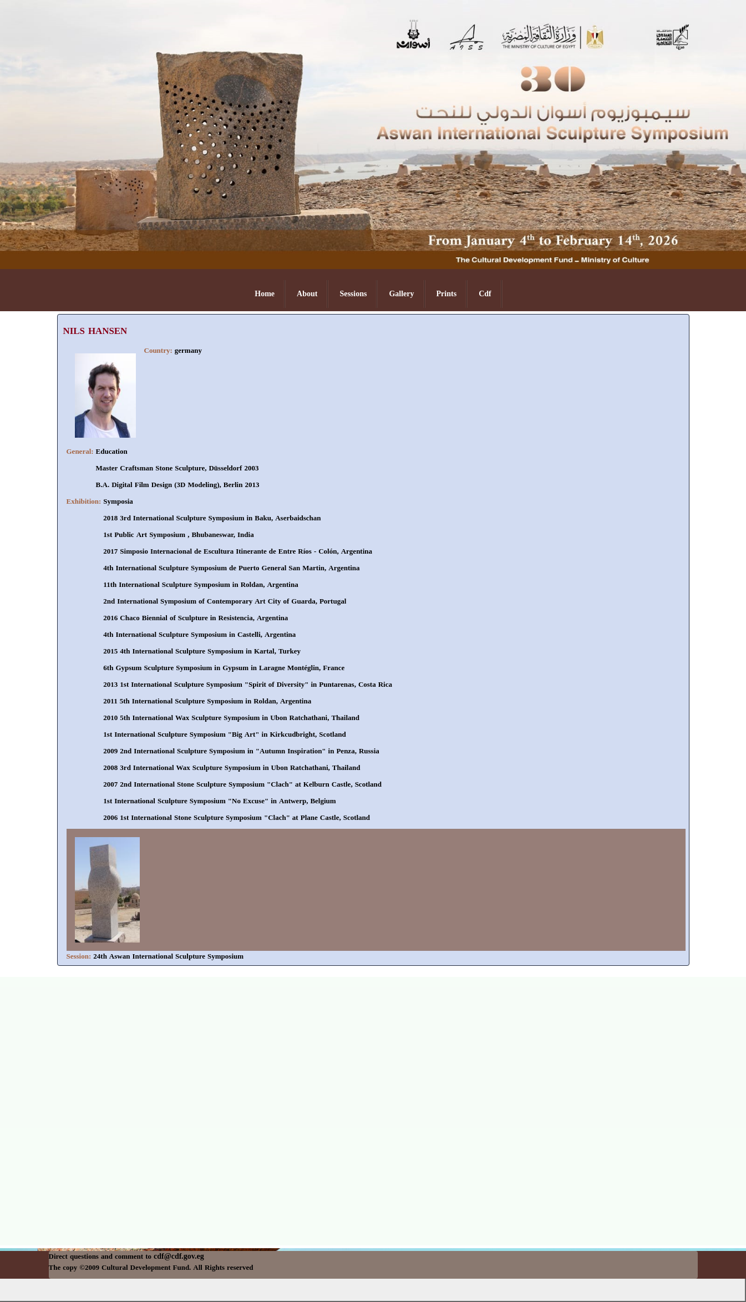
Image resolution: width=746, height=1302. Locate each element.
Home (265, 293)
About (307, 293)
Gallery (401, 293)
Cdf (485, 293)
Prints (447, 293)
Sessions (353, 293)
